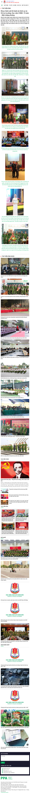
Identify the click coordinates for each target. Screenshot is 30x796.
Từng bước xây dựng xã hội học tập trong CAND (18, 489)
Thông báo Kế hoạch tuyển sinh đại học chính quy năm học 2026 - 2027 (14, 707)
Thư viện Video (5, 459)
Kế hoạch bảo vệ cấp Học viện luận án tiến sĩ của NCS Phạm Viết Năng (14, 600)
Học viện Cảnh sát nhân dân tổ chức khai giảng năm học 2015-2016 (14, 337)
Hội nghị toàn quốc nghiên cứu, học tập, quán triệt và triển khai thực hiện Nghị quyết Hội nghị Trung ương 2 (18, 502)
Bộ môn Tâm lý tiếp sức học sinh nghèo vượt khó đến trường (12, 417)
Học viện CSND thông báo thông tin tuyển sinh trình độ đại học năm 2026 (15, 727)
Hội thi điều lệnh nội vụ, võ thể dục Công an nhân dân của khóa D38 (14, 378)
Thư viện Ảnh (6, 8)
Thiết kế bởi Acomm (4, 792)
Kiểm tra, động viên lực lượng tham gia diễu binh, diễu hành (12, 455)
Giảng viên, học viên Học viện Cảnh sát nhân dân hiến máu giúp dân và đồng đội (21, 519)
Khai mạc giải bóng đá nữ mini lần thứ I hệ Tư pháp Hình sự (12, 397)
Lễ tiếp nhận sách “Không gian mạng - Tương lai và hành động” (13, 436)
